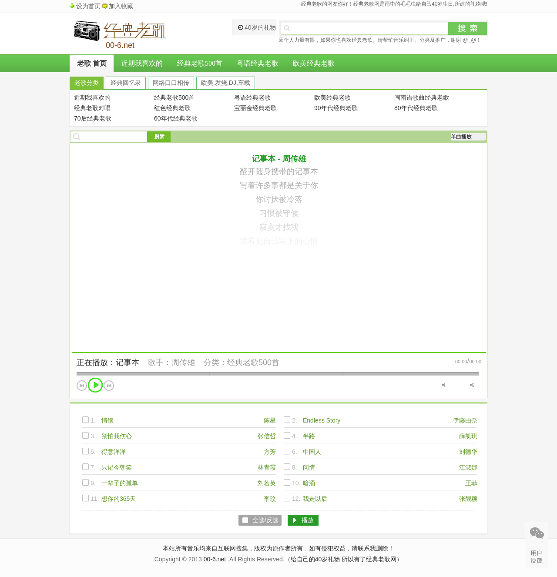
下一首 (109, 385)
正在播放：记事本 (108, 362)
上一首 (82, 385)
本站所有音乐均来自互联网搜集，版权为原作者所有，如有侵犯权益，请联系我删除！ (278, 548)
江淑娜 (468, 467)
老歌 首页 (92, 63)
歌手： (159, 362)
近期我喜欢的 (142, 63)
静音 (444, 385)
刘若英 (267, 483)
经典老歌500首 (199, 63)
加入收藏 (121, 6)
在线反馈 (536, 556)
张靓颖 (468, 498)
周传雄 (183, 362)
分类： (215, 362)
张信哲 (267, 436)
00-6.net (215, 559)
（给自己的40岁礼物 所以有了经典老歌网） (344, 559)
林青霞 (267, 467)
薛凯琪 (468, 436)
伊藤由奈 (465, 420)
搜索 (467, 28)
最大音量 (472, 385)
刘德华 (468, 451)
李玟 (270, 498)
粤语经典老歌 (257, 63)
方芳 (270, 451)
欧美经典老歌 (314, 63)
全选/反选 (265, 520)
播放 (95, 385)
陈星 (270, 420)
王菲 (471, 483)
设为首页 (88, 6)
